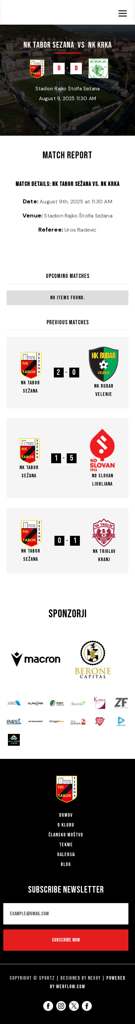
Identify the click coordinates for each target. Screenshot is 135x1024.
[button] (122, 12)
